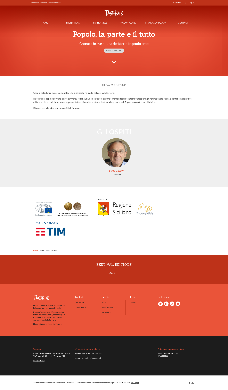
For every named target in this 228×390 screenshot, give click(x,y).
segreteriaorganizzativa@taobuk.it (88, 358)
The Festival (73, 23)
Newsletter (176, 3)
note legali (135, 383)
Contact (183, 23)
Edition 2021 (100, 23)
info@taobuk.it (38, 361)
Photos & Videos (154, 23)
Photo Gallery (107, 307)
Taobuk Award (128, 23)
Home (45, 23)
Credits (192, 383)
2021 (112, 272)
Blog (184, 3)
